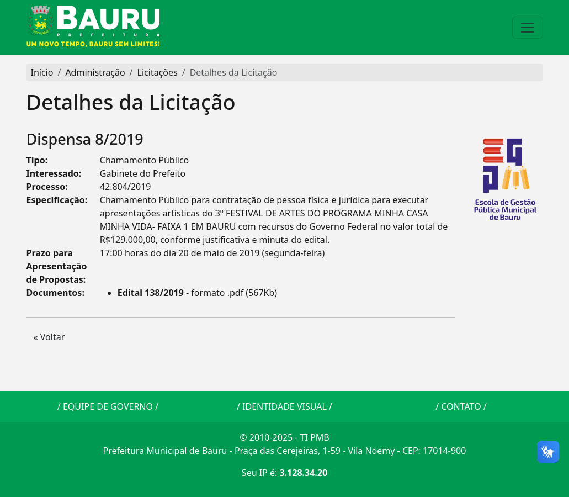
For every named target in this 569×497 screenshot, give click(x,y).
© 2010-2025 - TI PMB (284, 437)
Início (42, 72)
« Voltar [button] (49, 337)
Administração (95, 72)
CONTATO (461, 406)
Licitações (157, 72)
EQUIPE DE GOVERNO (108, 406)
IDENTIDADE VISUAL (284, 406)
